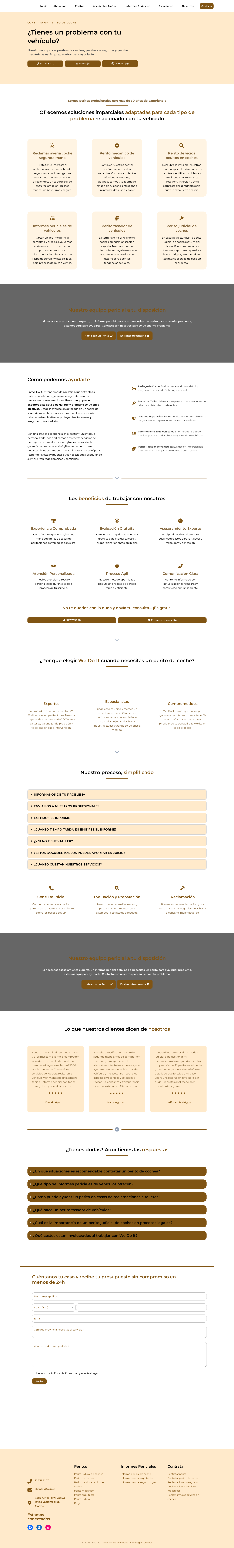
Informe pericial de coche (137, 1473)
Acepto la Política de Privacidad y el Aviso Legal (68, 1375)
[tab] (117, 797)
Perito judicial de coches (89, 1473)
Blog (77, 1503)
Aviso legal (136, 1542)
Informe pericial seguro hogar (140, 1482)
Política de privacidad (116, 1542)
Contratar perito (177, 1473)
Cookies (149, 1542)
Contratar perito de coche (183, 1478)
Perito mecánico (84, 1490)
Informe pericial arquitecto (138, 1478)
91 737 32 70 (42, 1480)
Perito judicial (83, 1499)
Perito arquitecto (85, 1494)
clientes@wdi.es (46, 1489)
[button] (201, 6)
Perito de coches (84, 1478)
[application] (70, 6)
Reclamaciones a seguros (183, 1482)
